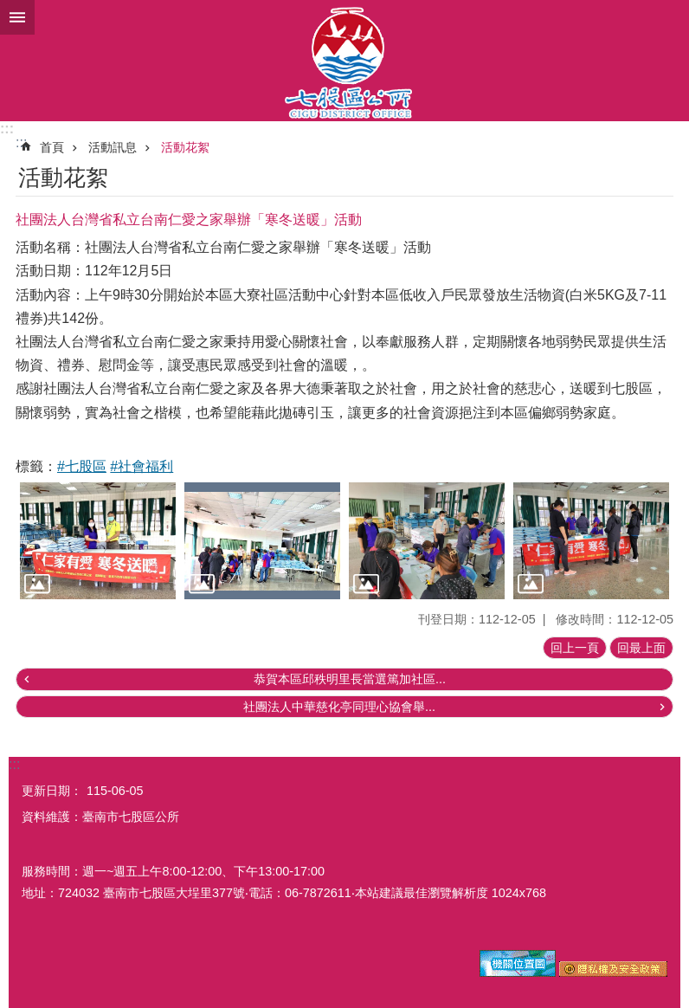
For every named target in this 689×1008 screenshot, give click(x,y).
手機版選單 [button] (17, 17)
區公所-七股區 (344, 60)
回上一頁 (575, 648)
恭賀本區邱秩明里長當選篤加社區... (350, 679)
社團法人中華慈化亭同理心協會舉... (339, 707)
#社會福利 (141, 466)
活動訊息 (112, 147)
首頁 (52, 147)
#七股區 (81, 466)
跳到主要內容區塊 (9, 9)
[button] (98, 540)
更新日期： (52, 791)
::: (7, 128)
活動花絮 (185, 147)
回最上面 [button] (641, 648)
